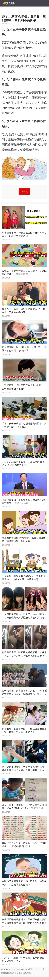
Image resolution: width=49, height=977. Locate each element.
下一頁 (24, 192)
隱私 (25, 973)
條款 (20, 973)
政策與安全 (13, 973)
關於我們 (5, 973)
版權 (29, 973)
